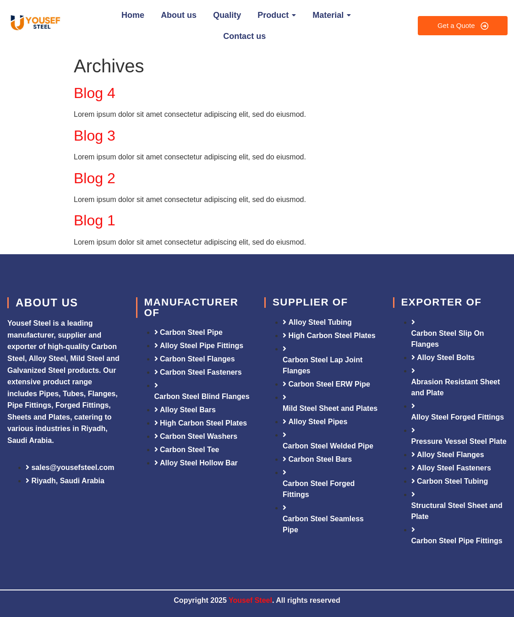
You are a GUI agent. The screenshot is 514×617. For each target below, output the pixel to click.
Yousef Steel (250, 600)
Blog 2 (94, 178)
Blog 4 (94, 93)
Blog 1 (94, 220)
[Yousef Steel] (35, 24)
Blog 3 (94, 135)
